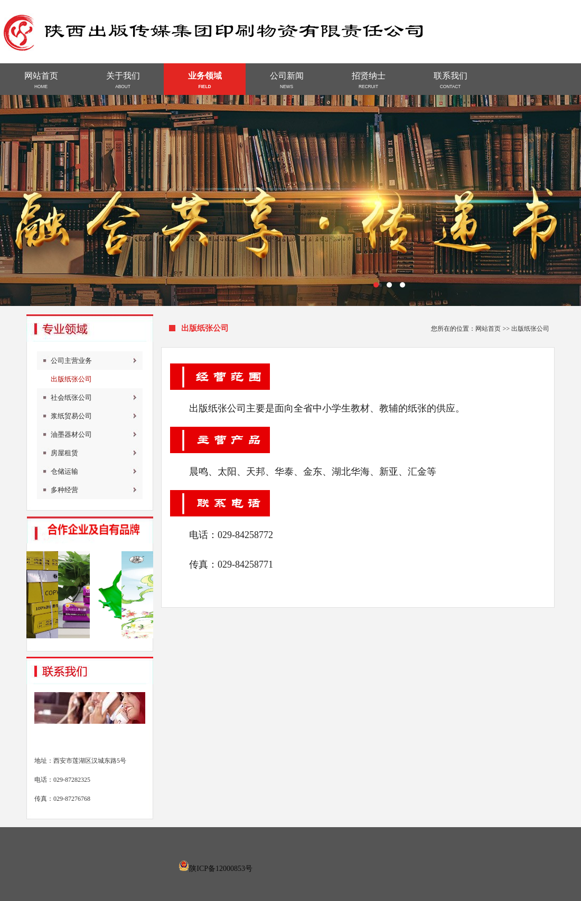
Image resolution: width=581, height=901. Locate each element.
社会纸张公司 (71, 397)
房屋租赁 (64, 453)
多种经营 (64, 490)
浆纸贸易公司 (71, 416)
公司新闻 (286, 80)
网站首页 (41, 80)
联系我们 (450, 80)
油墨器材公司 (71, 434)
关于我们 (123, 80)
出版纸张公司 (71, 379)
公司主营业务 (71, 361)
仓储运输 (64, 471)
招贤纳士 (368, 80)
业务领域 (205, 80)
